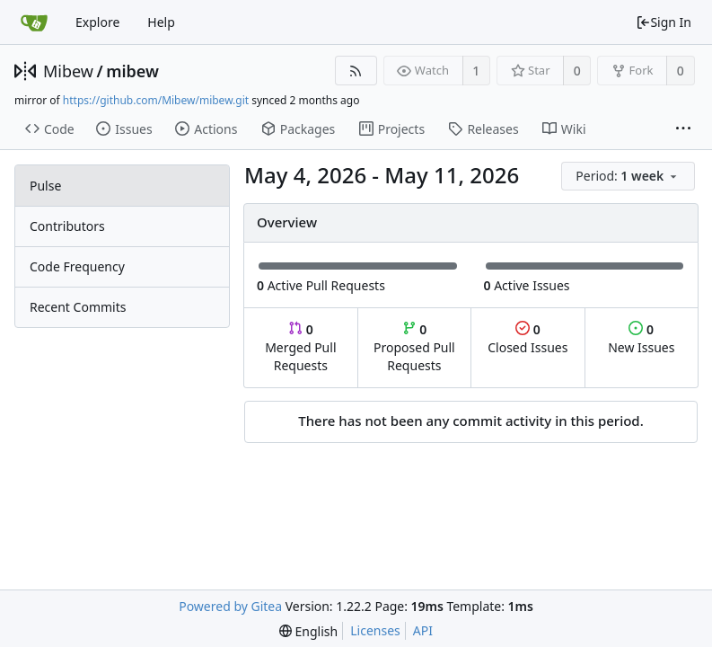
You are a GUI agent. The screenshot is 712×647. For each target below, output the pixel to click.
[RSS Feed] (356, 70)
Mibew (68, 71)
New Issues (641, 338)
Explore (97, 22)
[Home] (34, 22)
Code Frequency (77, 266)
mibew (132, 71)
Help (161, 22)
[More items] (683, 129)
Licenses (375, 630)
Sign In (663, 22)
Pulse (45, 185)
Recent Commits (78, 306)
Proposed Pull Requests (414, 347)
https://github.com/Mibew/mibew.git (156, 100)
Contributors (67, 226)
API (423, 630)
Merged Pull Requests (300, 347)
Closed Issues (527, 338)
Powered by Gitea (230, 606)
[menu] (629, 176)
